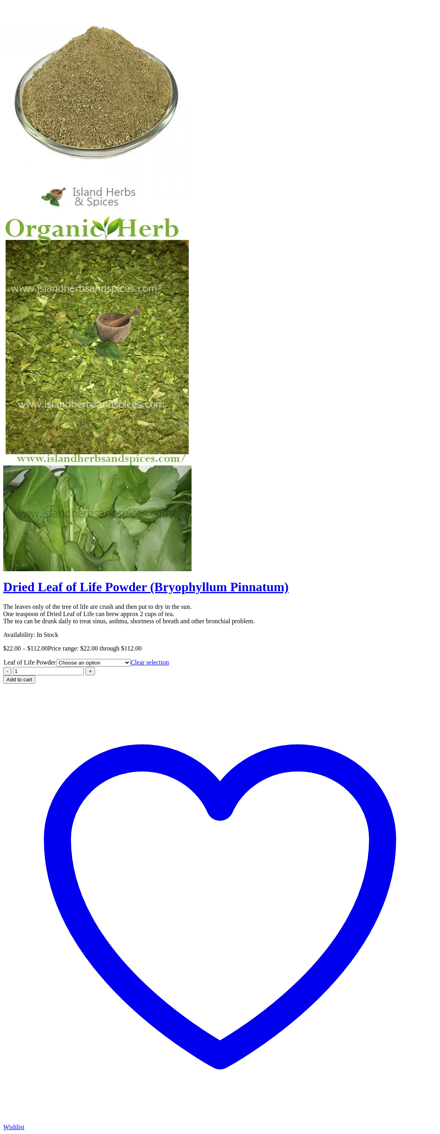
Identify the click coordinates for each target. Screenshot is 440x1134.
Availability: (19, 634)
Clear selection (150, 662)
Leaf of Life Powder (30, 662)
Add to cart (19, 680)
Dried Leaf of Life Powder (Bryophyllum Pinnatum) (146, 587)
